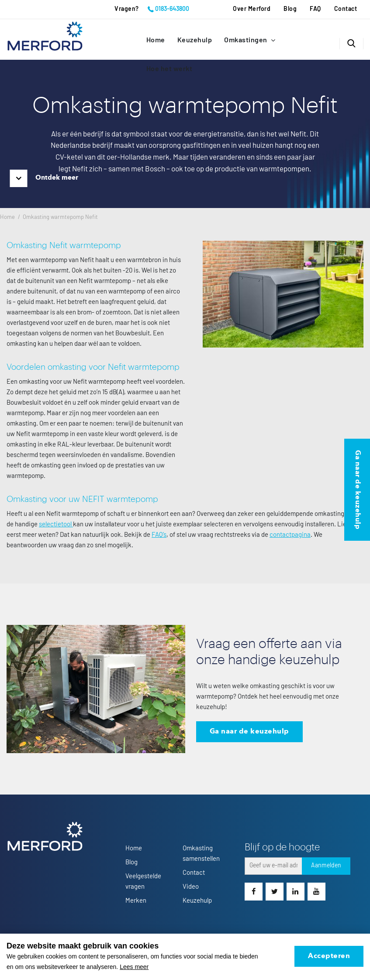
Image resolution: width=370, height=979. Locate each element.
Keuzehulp (194, 40)
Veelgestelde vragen (143, 881)
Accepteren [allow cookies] (329, 956)
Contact (345, 9)
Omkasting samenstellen (201, 853)
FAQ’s (159, 535)
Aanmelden (326, 866)
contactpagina (290, 535)
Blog (290, 9)
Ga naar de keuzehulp (249, 731)
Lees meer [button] (134, 966)
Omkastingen (246, 40)
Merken (135, 900)
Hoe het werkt (169, 68)
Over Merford (251, 9)
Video (191, 886)
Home (155, 40)
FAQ (315, 9)
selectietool (56, 524)
